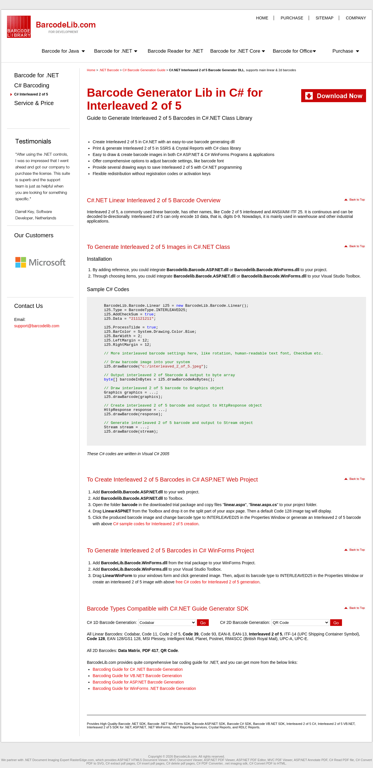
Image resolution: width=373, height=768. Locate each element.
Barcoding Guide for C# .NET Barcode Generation (138, 669)
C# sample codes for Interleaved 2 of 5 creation (155, 523)
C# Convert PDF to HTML (267, 763)
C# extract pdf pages (120, 763)
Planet (201, 638)
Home (91, 70)
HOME (262, 18)
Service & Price (34, 103)
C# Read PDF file (341, 760)
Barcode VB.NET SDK (269, 723)
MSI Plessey (154, 638)
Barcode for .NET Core (235, 51)
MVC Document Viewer (185, 760)
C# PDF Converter (210, 763)
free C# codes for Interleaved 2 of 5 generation (217, 582)
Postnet (216, 638)
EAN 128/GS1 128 (123, 638)
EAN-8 (224, 634)
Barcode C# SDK (239, 723)
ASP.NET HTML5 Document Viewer (142, 760)
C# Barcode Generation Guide (143, 70)
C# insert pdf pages (150, 763)
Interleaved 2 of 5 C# (301, 723)
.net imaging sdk (236, 763)
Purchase (342, 51)
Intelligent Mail (180, 638)
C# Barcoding (31, 85)
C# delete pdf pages (180, 763)
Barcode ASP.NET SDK (208, 723)
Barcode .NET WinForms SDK (169, 723)
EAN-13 (240, 634)
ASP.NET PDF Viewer (219, 760)
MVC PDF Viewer (280, 760)
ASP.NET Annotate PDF (311, 760)
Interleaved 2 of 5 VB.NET (336, 723)
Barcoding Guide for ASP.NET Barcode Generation (138, 682)
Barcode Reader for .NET (175, 51)
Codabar (132, 634)
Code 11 (149, 634)
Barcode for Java (60, 51)
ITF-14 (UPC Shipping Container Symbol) (321, 634)
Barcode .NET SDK (132, 723)
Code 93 (208, 634)
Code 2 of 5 (170, 634)
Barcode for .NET (113, 51)
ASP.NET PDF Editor (251, 760)
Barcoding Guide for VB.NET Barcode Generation (137, 675)
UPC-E (301, 638)
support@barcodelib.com (36, 326)
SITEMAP (324, 18)
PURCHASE (292, 18)
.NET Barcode (109, 70)
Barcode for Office (292, 51)
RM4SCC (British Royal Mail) (251, 638)
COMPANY (356, 18)
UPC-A (286, 638)
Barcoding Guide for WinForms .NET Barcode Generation (144, 688)
